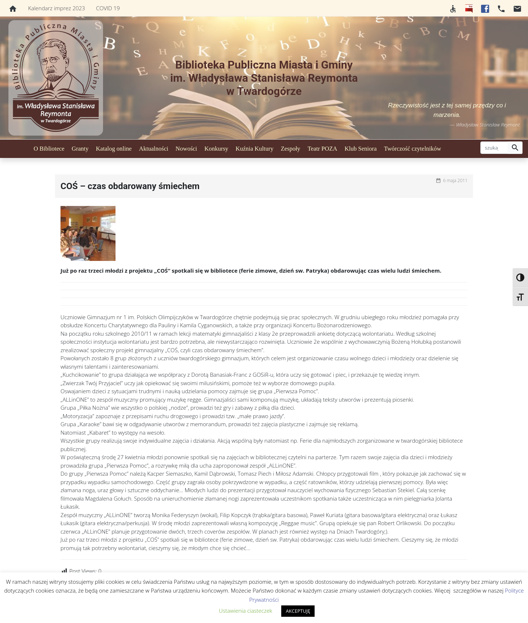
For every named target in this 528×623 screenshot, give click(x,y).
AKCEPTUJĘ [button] (298, 611)
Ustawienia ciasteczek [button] (245, 610)
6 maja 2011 (455, 180)
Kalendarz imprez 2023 (56, 8)
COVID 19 (108, 8)
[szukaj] (494, 147)
